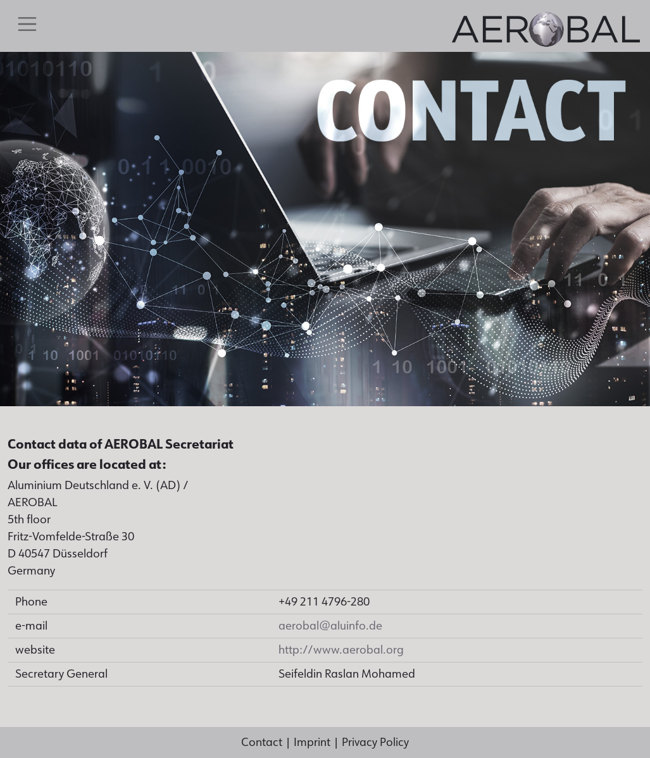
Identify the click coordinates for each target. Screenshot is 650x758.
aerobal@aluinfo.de (330, 626)
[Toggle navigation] (27, 24)
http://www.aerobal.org (341, 650)
